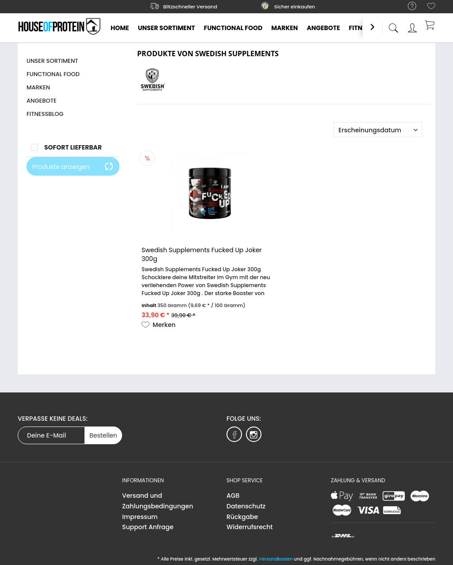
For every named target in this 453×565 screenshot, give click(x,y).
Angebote (42, 100)
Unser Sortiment (52, 61)
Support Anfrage (147, 527)
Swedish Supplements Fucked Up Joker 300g (201, 254)
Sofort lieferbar (73, 147)
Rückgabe (242, 516)
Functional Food (53, 74)
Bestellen (103, 435)
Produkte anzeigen (73, 166)
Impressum (139, 516)
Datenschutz (245, 506)
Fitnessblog (45, 114)
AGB (232, 495)
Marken (38, 87)
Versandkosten (275, 559)
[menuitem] (407, 6)
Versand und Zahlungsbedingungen (157, 501)
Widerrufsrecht (249, 527)
